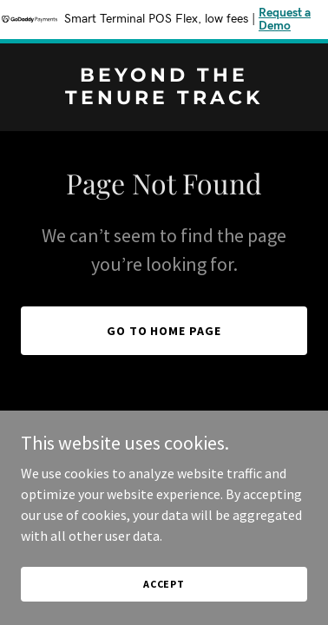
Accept (164, 583)
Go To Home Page (164, 331)
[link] (164, 99)
